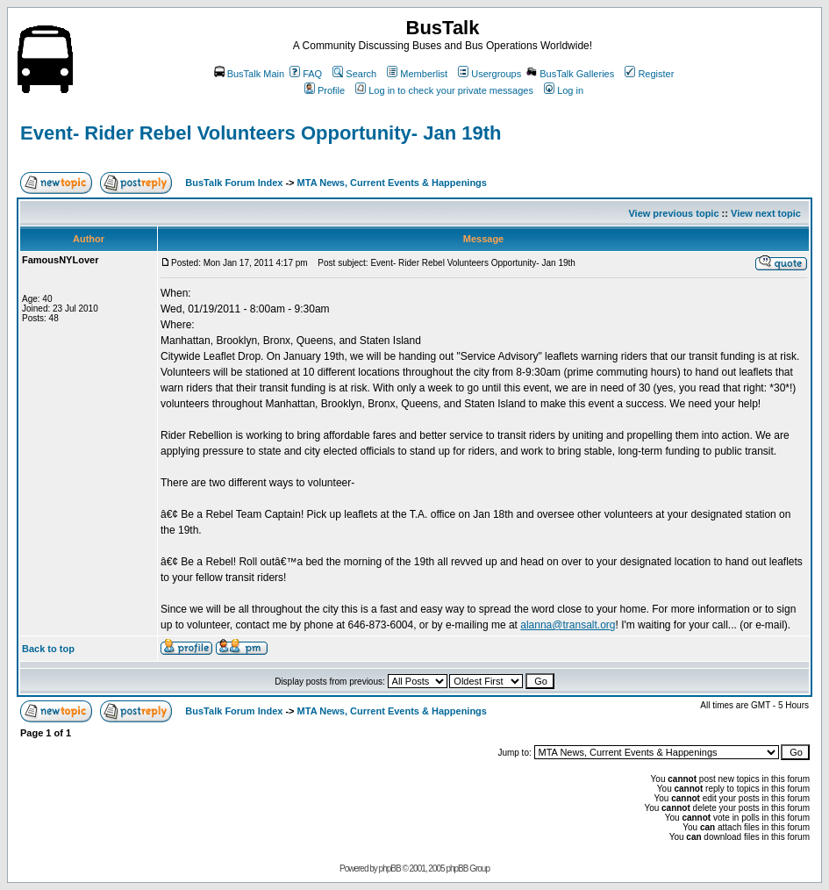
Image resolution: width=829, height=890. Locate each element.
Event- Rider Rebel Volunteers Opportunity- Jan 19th (260, 133)
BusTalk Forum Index (233, 182)
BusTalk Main (249, 73)
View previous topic (673, 213)
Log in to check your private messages (444, 90)
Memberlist (417, 73)
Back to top (48, 648)
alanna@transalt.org (567, 625)
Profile (324, 90)
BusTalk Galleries (570, 73)
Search (354, 73)
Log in (563, 90)
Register (649, 73)
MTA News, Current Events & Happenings (392, 182)
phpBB (390, 868)
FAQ (305, 73)
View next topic (766, 213)
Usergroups (489, 73)
